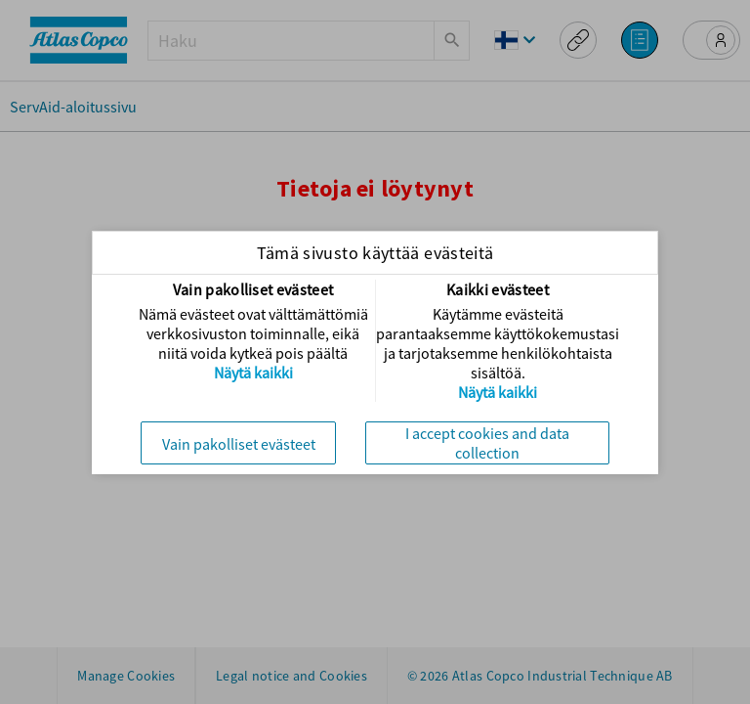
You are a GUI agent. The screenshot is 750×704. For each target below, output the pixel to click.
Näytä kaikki (253, 372)
